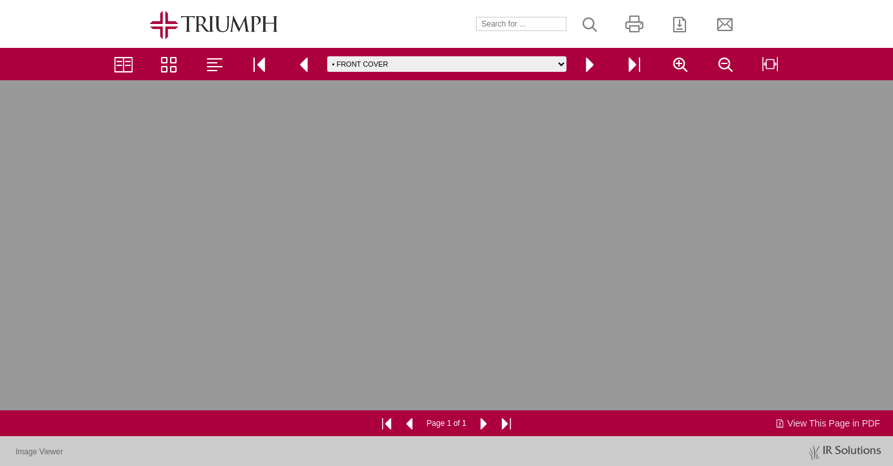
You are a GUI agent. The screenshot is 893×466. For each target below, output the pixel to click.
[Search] (521, 24)
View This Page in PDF (827, 423)
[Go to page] (446, 64)
